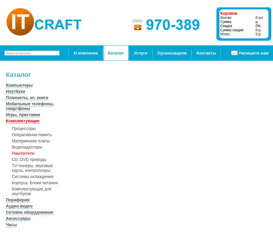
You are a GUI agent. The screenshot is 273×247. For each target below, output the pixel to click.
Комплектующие (22, 120)
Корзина (228, 13)
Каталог (116, 53)
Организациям (172, 53)
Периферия (17, 199)
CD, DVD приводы (29, 159)
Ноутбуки (15, 91)
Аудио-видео (19, 206)
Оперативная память (32, 134)
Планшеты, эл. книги (27, 97)
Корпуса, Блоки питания (35, 182)
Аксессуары (18, 218)
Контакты (206, 53)
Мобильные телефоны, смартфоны (30, 106)
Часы (11, 224)
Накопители (23, 153)
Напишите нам (253, 53)
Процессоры (24, 128)
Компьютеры (19, 85)
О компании (86, 53)
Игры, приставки (23, 114)
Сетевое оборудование (29, 212)
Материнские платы (31, 141)
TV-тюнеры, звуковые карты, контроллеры (32, 168)
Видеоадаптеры (27, 147)
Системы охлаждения (33, 176)
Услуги (141, 53)
